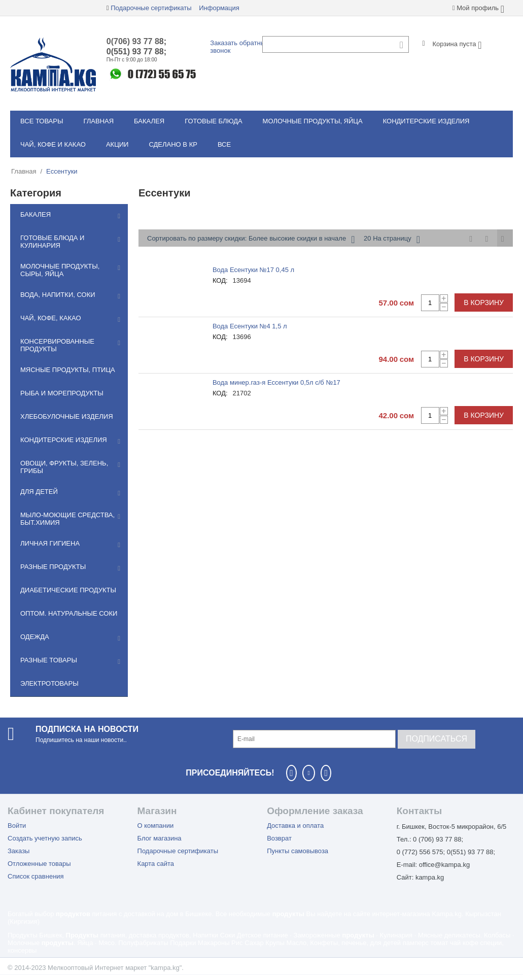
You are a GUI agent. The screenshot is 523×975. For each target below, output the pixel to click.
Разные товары (48, 660)
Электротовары (49, 683)
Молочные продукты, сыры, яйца (59, 270)
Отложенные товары (39, 863)
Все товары (41, 121)
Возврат (279, 838)
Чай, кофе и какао (53, 144)
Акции (117, 144)
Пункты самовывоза (297, 851)
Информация (219, 8)
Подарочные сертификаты (151, 8)
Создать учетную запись (45, 838)
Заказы (18, 851)
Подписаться (436, 738)
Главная (98, 121)
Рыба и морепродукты (61, 393)
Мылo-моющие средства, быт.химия (67, 518)
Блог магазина (159, 838)
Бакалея (149, 121)
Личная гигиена (50, 543)
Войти (17, 825)
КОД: (220, 280)
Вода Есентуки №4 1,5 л (250, 326)
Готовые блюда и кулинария (52, 241)
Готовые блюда (213, 121)
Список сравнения (36, 876)
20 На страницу (392, 239)
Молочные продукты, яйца (313, 121)
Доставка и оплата (295, 825)
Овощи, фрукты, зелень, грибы (64, 467)
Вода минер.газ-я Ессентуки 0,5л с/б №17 (276, 382)
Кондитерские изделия (426, 121)
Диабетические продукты (68, 590)
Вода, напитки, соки (57, 294)
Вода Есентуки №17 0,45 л (253, 270)
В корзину (484, 302)
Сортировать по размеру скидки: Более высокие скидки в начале (251, 239)
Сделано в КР (173, 144)
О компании (155, 825)
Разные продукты (53, 566)
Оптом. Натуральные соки (68, 613)
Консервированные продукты (57, 345)
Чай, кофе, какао (50, 318)
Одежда (34, 637)
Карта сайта (155, 863)
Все (224, 144)
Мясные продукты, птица (67, 370)
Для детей (39, 491)
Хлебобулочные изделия (66, 416)
